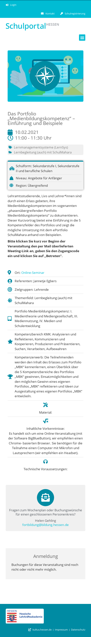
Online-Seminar (32, 272)
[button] (82, 37)
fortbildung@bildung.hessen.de (45, 525)
